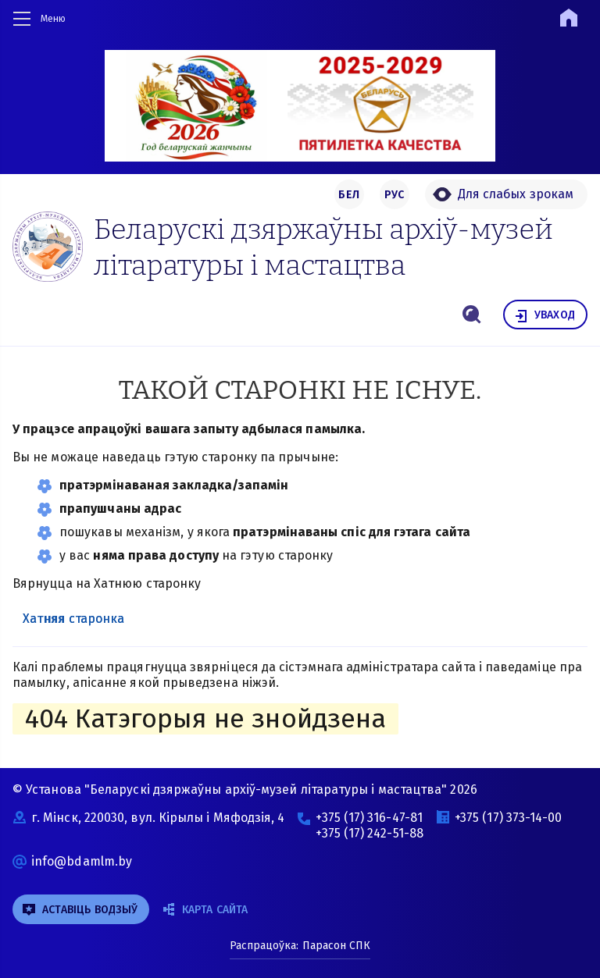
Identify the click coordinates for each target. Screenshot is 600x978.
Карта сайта (205, 909)
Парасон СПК (334, 945)
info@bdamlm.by (81, 861)
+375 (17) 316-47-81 (369, 817)
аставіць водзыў (80, 909)
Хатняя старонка (73, 618)
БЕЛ (348, 194)
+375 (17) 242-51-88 (369, 833)
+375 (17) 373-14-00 (508, 817)
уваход (544, 315)
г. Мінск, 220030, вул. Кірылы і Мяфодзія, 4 (157, 817)
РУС (394, 194)
